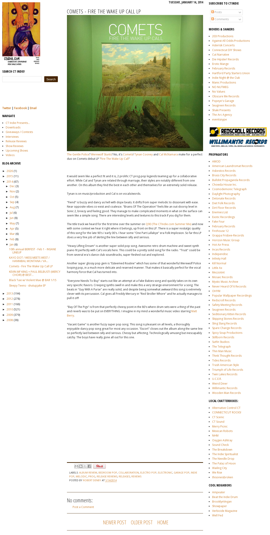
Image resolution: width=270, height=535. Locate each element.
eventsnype (219, 119)
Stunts (108, 154)
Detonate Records (224, 198)
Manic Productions (224, 82)
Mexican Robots (222, 431)
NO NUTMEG (220, 87)
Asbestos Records (224, 171)
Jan (12, 244)
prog (91, 476)
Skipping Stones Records (228, 319)
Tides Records (221, 360)
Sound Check (220, 445)
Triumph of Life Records (227, 370)
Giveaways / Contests (19, 132)
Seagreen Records (224, 105)
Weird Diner (220, 383)
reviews (136, 476)
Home (162, 522)
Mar (12, 234)
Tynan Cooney (143, 154)
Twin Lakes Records (224, 374)
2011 (10, 304)
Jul (11, 213)
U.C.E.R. (217, 379)
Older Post (142, 522)
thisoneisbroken (222, 477)
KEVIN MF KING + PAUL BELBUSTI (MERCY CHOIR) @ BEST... (34, 273)
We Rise (217, 472)
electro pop (148, 472)
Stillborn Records (223, 337)
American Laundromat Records (232, 166)
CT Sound (218, 422)
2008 (10, 320)
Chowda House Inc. (224, 185)
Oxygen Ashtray (222, 440)
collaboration (128, 472)
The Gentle (74, 154)
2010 (10, 309)
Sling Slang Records (224, 323)
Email (33, 108)
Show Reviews (14, 146)
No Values (218, 91)
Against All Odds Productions (231, 41)
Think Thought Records (227, 356)
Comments (220, 19)
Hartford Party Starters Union (231, 73)
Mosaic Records (222, 277)
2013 (10, 293)
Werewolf (97, 154)
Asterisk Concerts (223, 45)
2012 (10, 299)
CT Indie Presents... (18, 123)
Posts (216, 12)
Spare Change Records (226, 328)
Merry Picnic (220, 426)
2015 (10, 176)
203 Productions (222, 36)
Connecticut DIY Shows (226, 50)
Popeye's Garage (223, 101)
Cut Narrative (220, 54)
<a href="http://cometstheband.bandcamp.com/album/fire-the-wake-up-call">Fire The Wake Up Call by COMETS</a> (106, 401)
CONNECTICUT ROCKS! (226, 412)
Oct (12, 197)
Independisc (220, 254)
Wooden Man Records (226, 393)
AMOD (216, 161)
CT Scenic (218, 417)
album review (88, 472)
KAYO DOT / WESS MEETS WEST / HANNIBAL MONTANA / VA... (29, 259)
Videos (10, 155)
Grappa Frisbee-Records (228, 235)
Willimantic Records (224, 388)
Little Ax (217, 268)
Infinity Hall (219, 258)
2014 (10, 182)
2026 (10, 171)
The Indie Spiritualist (225, 454)
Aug (12, 207)
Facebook (20, 108)
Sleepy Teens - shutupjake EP (27, 285)
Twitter (6, 108)
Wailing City (219, 468)
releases (124, 476)
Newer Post (114, 522)
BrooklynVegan (222, 501)
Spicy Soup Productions (227, 333)
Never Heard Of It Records (229, 286)
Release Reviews (16, 141)
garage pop (181, 472)
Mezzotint (218, 272)
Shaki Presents (221, 110)
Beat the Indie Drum (225, 497)
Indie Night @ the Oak (226, 78)
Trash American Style (225, 365)
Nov (12, 191)
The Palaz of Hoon (224, 463)
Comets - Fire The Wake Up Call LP (31, 266)
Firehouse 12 (220, 231)
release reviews (107, 476)
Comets (128, 154)
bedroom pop (107, 472)
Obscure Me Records (225, 96)
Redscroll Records (224, 300)
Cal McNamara (168, 154)
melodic (81, 476)
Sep (12, 202)
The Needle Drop (223, 459)
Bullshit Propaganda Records (231, 180)
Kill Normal (219, 263)
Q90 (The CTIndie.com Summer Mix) (169, 224)
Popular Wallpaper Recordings (232, 295)
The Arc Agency (222, 115)
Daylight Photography (226, 194)
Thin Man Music (222, 351)
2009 (10, 315)
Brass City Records (224, 175)
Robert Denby (92, 480)
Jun (12, 218)
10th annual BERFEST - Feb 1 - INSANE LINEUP (32, 250)
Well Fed (217, 515)
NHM (215, 435)
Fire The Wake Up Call (115, 159)
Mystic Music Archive (225, 282)
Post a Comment (83, 507)
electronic (165, 472)
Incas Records (221, 249)
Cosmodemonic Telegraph (229, 189)
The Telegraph (221, 346)
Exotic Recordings (223, 217)
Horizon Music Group (226, 240)
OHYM (216, 291)
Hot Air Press (220, 245)
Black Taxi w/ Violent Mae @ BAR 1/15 (32, 280)
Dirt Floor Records (224, 208)
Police (85, 154)
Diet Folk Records (223, 203)
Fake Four (218, 221)
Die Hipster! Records (225, 59)
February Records (223, 68)
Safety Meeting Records (227, 305)
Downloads (13, 127)
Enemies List (220, 212)
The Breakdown (222, 450)
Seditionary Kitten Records (229, 314)
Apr (12, 229)
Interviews (12, 137)
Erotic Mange (220, 64)
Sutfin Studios (220, 342)
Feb (12, 239)
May (12, 223)
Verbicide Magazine (224, 511)
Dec (12, 186)
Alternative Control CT (226, 408)
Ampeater (218, 492)
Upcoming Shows (17, 150)
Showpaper (219, 506)
